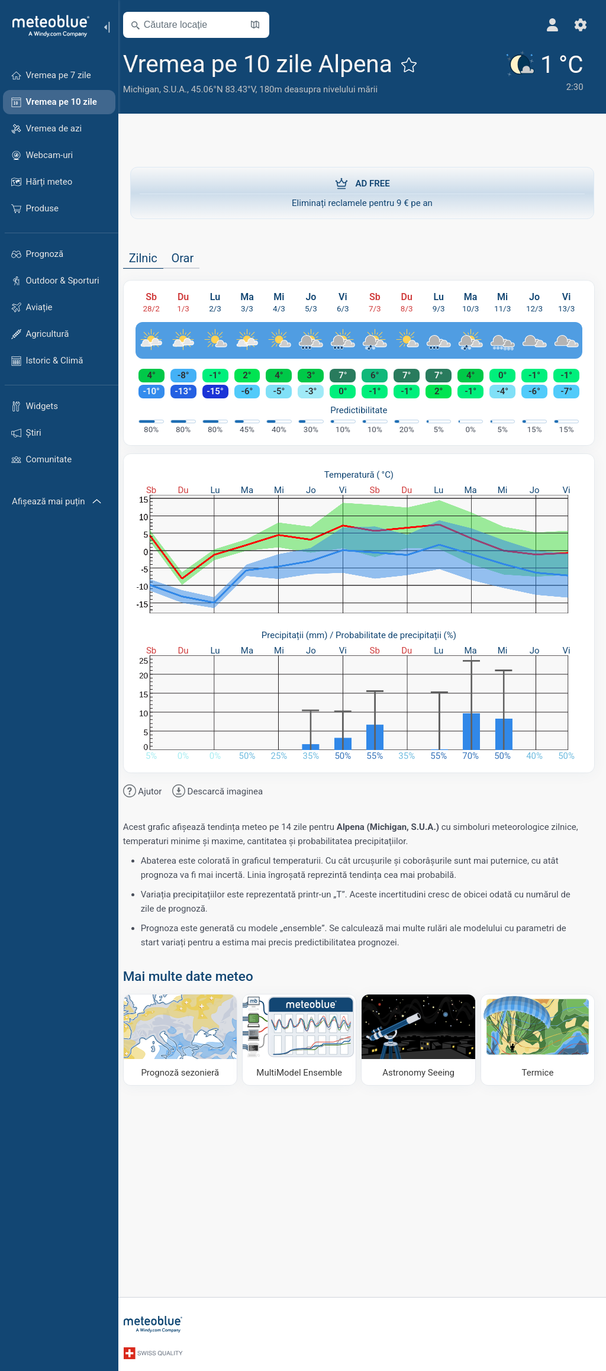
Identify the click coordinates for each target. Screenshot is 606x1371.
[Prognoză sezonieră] (186, 1039)
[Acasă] (47, 26)
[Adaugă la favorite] (416, 64)
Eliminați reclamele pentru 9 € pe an (362, 192)
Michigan (148, 89)
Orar (190, 258)
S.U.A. (182, 89)
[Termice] (538, 1039)
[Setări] (579, 24)
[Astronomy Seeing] (420, 1039)
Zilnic (150, 258)
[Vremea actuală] (541, 71)
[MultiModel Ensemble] (303, 1039)
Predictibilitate (362, 410)
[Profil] (551, 24)
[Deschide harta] (262, 25)
